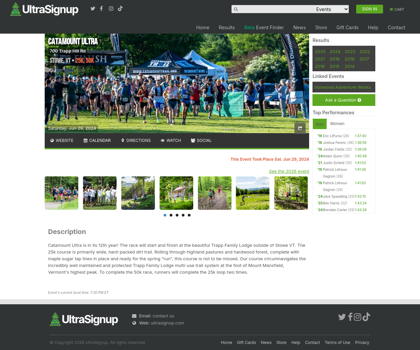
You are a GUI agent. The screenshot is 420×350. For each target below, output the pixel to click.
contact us (163, 315)
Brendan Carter (335, 210)
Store (321, 27)
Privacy (362, 342)
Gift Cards (347, 27)
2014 (350, 66)
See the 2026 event (289, 171)
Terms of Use (337, 342)
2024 (335, 51)
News (299, 27)
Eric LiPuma (332, 136)
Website (61, 140)
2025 (320, 51)
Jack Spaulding (335, 196)
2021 (320, 59)
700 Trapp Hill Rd (68, 50)
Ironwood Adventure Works (342, 87)
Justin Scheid (333, 163)
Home (202, 27)
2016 (320, 66)
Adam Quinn (332, 156)
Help (373, 27)
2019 (334, 59)
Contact (396, 27)
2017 (364, 59)
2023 (350, 51)
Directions (135, 140)
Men (320, 124)
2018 (349, 59)
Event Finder (264, 27)
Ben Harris (331, 203)
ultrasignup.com (167, 322)
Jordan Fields (333, 149)
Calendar (97, 140)
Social (201, 140)
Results (227, 27)
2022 (365, 51)
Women (337, 123)
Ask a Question (343, 100)
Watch (170, 140)
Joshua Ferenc (334, 143)
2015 (334, 66)
